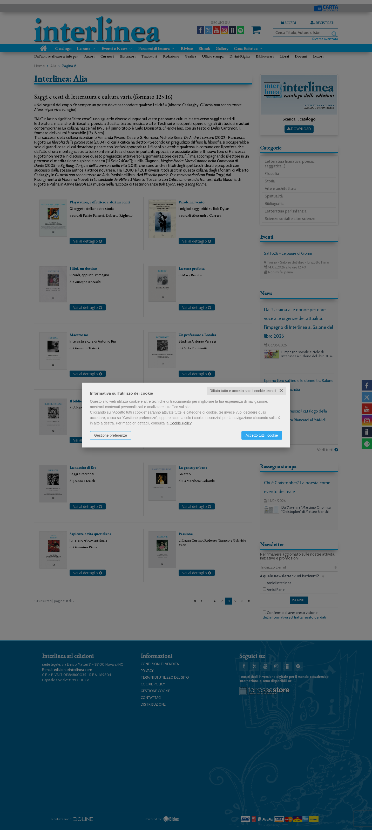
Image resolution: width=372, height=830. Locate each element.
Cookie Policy (180, 423)
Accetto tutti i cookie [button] (262, 435)
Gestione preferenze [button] (110, 435)
